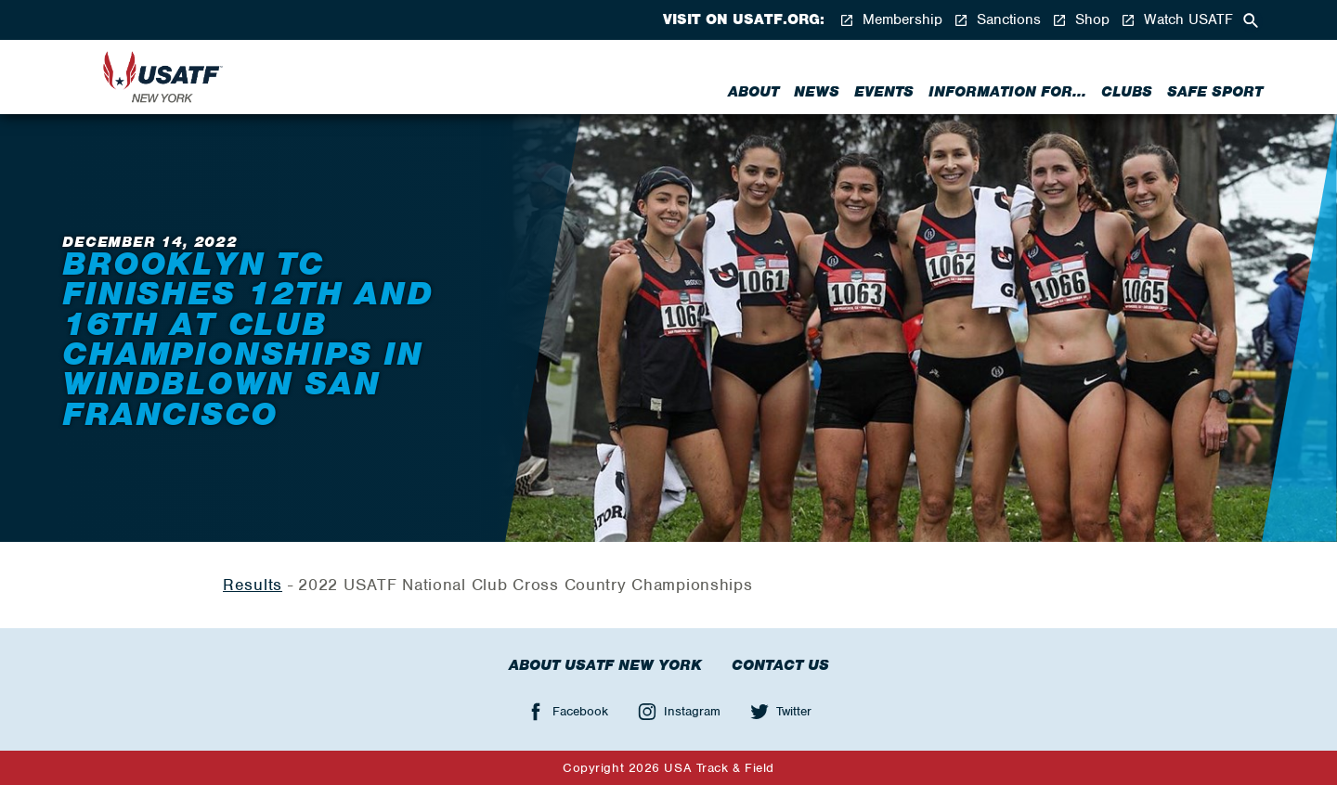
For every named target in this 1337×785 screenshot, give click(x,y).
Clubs (1126, 92)
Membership (890, 20)
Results (252, 584)
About (753, 92)
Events (884, 92)
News (816, 92)
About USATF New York (605, 665)
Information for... (1007, 92)
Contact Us (780, 665)
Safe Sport (1215, 92)
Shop (1081, 20)
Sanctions (997, 20)
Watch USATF (1177, 20)
